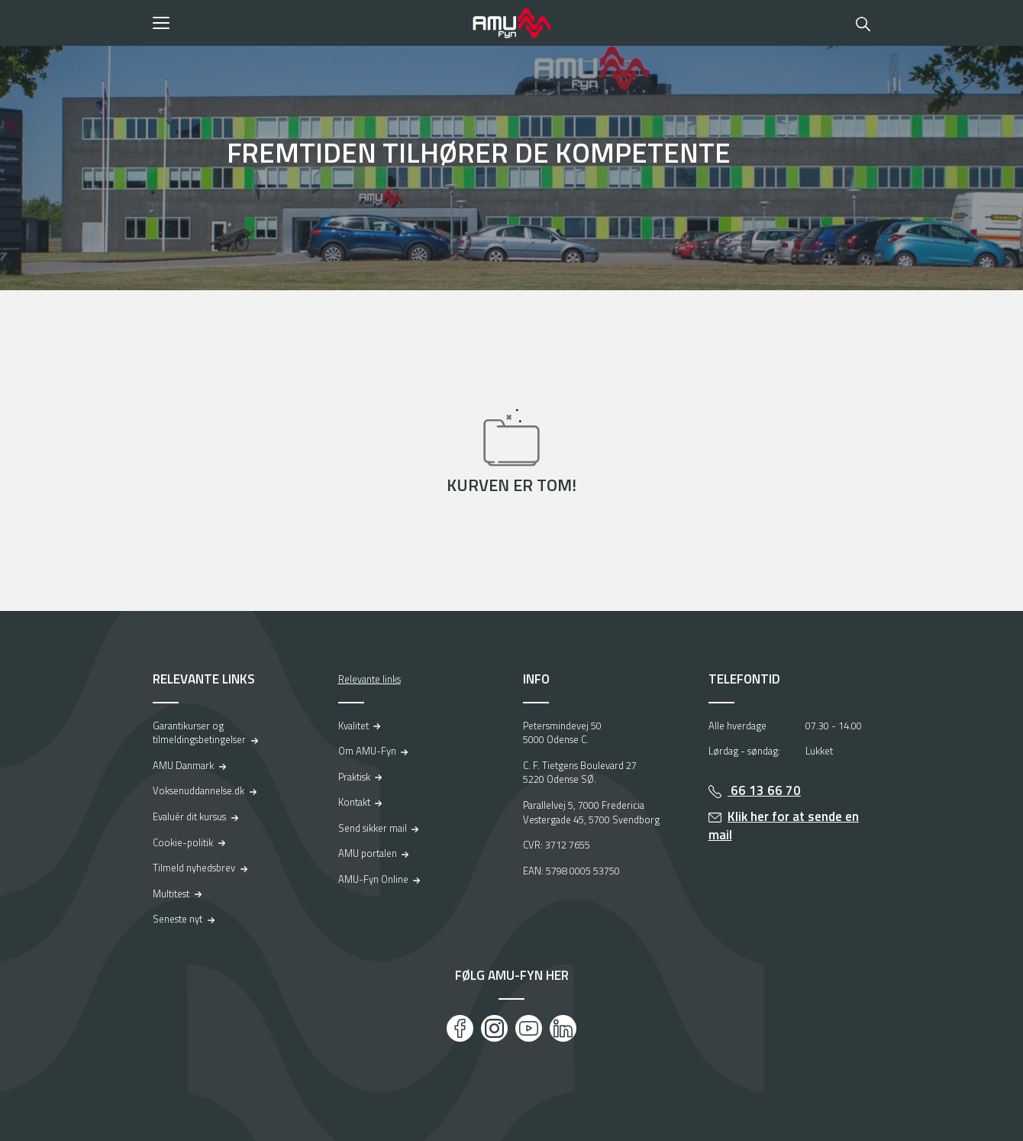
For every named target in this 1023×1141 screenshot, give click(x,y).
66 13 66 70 (764, 790)
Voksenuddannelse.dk (198, 790)
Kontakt (354, 802)
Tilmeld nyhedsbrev (194, 867)
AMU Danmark (183, 765)
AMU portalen (367, 853)
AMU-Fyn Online (373, 879)
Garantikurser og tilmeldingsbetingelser (199, 733)
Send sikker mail (372, 828)
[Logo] (511, 23)
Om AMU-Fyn (367, 750)
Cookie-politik (183, 842)
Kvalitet (353, 725)
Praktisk (354, 776)
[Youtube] (528, 1028)
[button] (307, 23)
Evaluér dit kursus (189, 816)
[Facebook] (460, 1028)
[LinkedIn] (563, 1028)
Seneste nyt (177, 918)
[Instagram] (494, 1028)
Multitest (171, 893)
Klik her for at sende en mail (784, 826)
